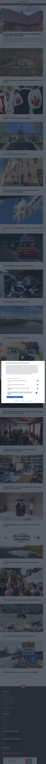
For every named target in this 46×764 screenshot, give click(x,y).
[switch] (37, 381)
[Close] (42, 363)
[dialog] (23, 382)
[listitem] (23, 378)
